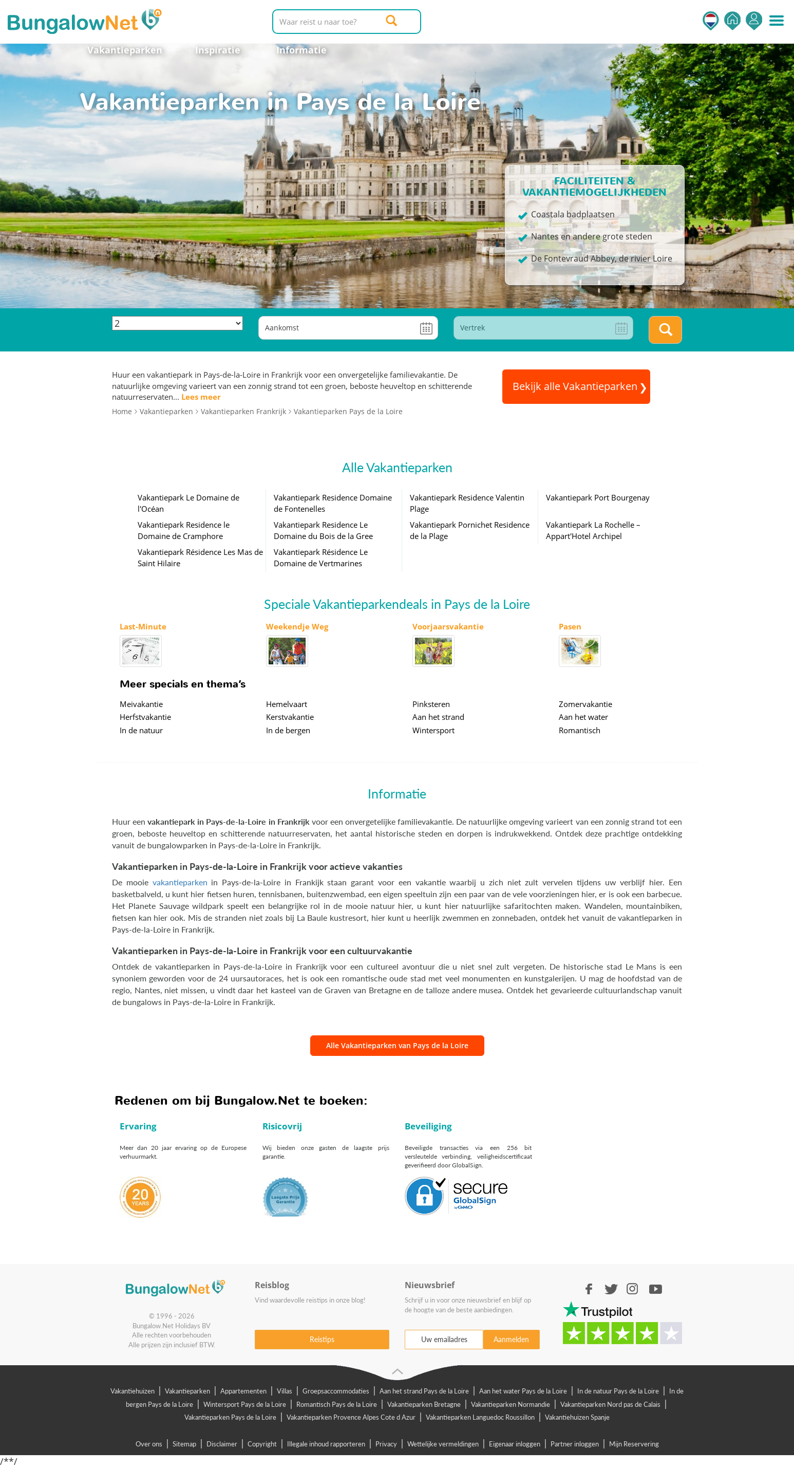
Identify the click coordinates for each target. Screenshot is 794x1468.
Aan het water (583, 717)
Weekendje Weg (297, 626)
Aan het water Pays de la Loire (523, 1391)
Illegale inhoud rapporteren (326, 1444)
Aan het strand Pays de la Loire (424, 1391)
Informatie (301, 50)
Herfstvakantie (145, 717)
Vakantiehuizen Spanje (577, 1417)
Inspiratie (217, 50)
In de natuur (141, 730)
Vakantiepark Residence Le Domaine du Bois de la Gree (323, 530)
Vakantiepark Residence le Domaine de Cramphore (184, 530)
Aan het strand (438, 717)
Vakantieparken (124, 50)
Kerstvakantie (290, 717)
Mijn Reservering (634, 1444)
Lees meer (201, 397)
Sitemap (184, 1444)
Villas (284, 1391)
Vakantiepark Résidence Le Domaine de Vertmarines (321, 557)
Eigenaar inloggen (514, 1444)
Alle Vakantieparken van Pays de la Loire (397, 1045)
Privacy (386, 1444)
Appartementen (243, 1391)
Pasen (570, 626)
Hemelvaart (286, 704)
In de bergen (288, 730)
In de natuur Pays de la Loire (618, 1391)
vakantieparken (180, 882)
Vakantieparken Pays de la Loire (230, 1417)
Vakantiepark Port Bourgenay (598, 497)
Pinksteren (431, 704)
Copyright (262, 1444)
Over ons (149, 1444)
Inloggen (754, 20)
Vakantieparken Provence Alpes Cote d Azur (351, 1417)
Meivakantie (141, 704)
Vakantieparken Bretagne (424, 1404)
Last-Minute (143, 626)
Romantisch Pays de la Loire (336, 1404)
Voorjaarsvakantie (448, 626)
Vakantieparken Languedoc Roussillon (480, 1417)
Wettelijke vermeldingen (443, 1444)
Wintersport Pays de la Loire (244, 1404)
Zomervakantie (585, 704)
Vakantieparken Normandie (510, 1404)
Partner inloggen (575, 1444)
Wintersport (433, 730)
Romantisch (579, 730)
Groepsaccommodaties (336, 1391)
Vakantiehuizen (132, 1391)
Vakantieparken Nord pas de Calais (610, 1404)
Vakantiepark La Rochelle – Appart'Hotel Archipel (593, 530)
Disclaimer (221, 1444)
